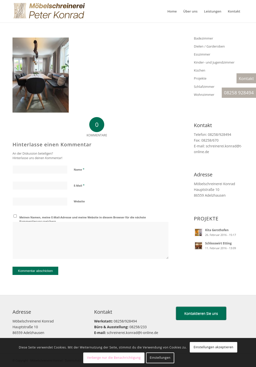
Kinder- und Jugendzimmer (214, 62)
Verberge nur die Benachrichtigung (114, 357)
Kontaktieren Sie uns (201, 313)
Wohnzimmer (204, 94)
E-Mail (79, 185)
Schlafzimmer (204, 86)
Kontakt (246, 78)
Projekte (200, 78)
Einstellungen (160, 357)
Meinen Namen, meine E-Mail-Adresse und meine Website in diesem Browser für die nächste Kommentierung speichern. (83, 219)
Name (79, 169)
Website (79, 201)
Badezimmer (203, 38)
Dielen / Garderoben (209, 46)
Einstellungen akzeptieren (213, 347)
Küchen (199, 70)
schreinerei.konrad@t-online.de (132, 332)
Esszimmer (202, 54)
